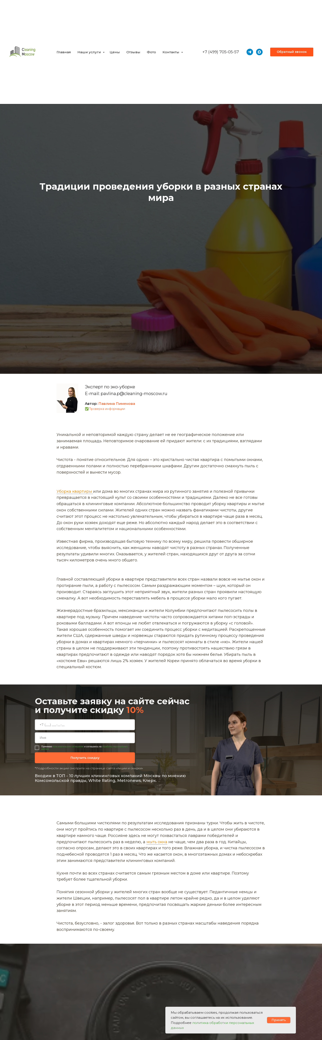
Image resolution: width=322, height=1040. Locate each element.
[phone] (85, 724)
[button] (291, 52)
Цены (115, 52)
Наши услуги (89, 52)
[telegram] (250, 52)
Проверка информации (107, 409)
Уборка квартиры (75, 491)
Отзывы (133, 52)
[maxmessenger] (259, 52)
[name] (85, 737)
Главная (64, 52)
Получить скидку (84, 758)
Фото (151, 52)
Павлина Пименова (116, 404)
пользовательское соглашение (68, 746)
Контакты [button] (171, 52)
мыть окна (156, 842)
